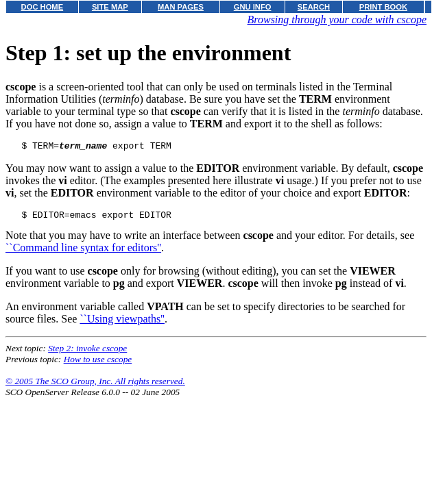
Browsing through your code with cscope (337, 19)
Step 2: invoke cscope (87, 352)
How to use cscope (98, 363)
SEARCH (314, 7)
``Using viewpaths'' (122, 323)
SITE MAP (110, 7)
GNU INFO (253, 7)
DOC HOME (42, 7)
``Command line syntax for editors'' (83, 251)
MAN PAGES (181, 7)
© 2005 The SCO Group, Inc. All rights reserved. (95, 385)
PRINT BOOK (383, 7)
